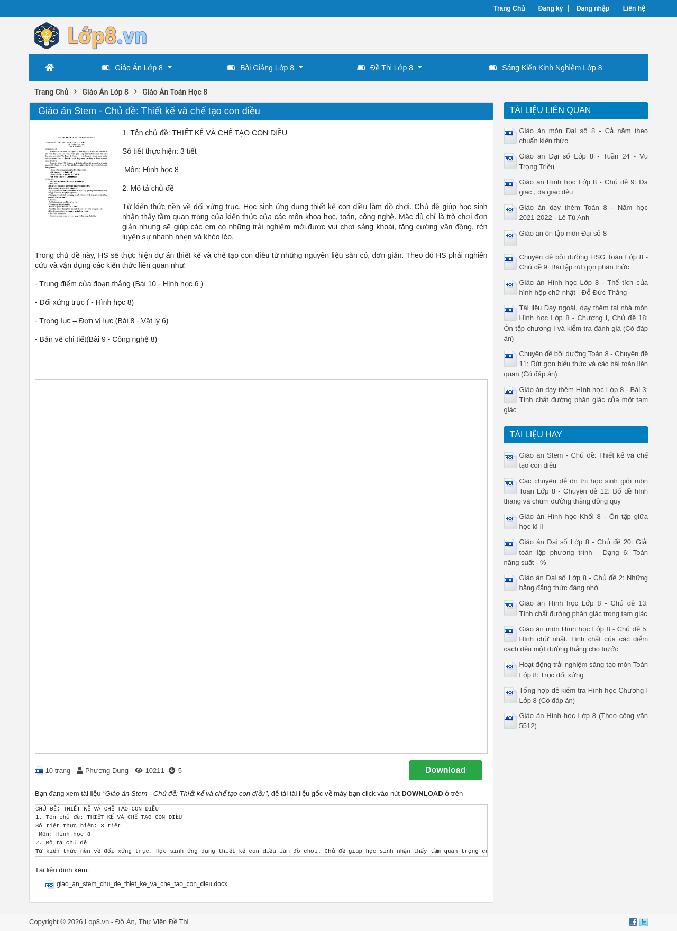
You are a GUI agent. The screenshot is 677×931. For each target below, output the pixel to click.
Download (445, 770)
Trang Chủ (509, 8)
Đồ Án (125, 922)
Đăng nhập (593, 8)
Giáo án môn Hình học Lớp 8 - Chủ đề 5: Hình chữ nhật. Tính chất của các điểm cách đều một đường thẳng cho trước (576, 639)
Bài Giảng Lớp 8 (260, 67)
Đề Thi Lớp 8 (385, 67)
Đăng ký (550, 8)
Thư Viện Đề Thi (164, 922)
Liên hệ (634, 8)
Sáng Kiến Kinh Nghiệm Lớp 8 (545, 67)
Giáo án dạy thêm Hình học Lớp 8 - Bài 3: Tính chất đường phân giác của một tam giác (576, 400)
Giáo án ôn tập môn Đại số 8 (563, 233)
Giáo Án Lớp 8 (132, 67)
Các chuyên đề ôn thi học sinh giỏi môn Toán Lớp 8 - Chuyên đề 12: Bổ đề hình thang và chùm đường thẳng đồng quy (576, 491)
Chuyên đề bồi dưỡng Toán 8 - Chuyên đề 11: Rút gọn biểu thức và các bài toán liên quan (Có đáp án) (576, 364)
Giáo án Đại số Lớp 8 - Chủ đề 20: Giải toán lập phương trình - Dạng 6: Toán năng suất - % (576, 552)
